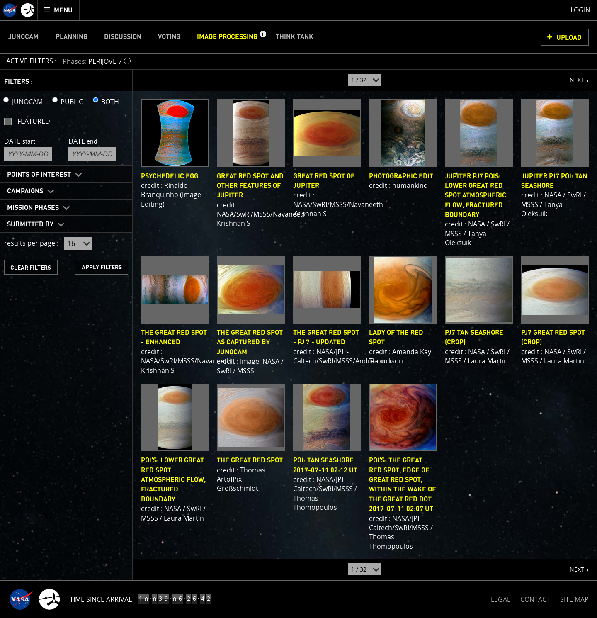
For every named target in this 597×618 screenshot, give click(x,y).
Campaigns (25, 191)
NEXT (572, 77)
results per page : (31, 243)
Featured (33, 121)
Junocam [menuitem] (23, 37)
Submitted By (30, 224)
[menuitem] (59, 10)
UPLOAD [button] (569, 37)
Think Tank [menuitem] (294, 37)
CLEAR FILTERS (30, 268)
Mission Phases (33, 207)
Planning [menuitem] (71, 37)
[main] (298, 309)
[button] (262, 37)
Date (19, 141)
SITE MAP (574, 599)
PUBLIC (72, 101)
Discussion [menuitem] (122, 37)
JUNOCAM (27, 101)
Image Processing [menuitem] (227, 37)
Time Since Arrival (101, 599)
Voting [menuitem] (169, 37)
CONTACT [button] (535, 599)
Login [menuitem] (580, 10)
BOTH (110, 101)
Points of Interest (39, 174)
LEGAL (500, 598)
